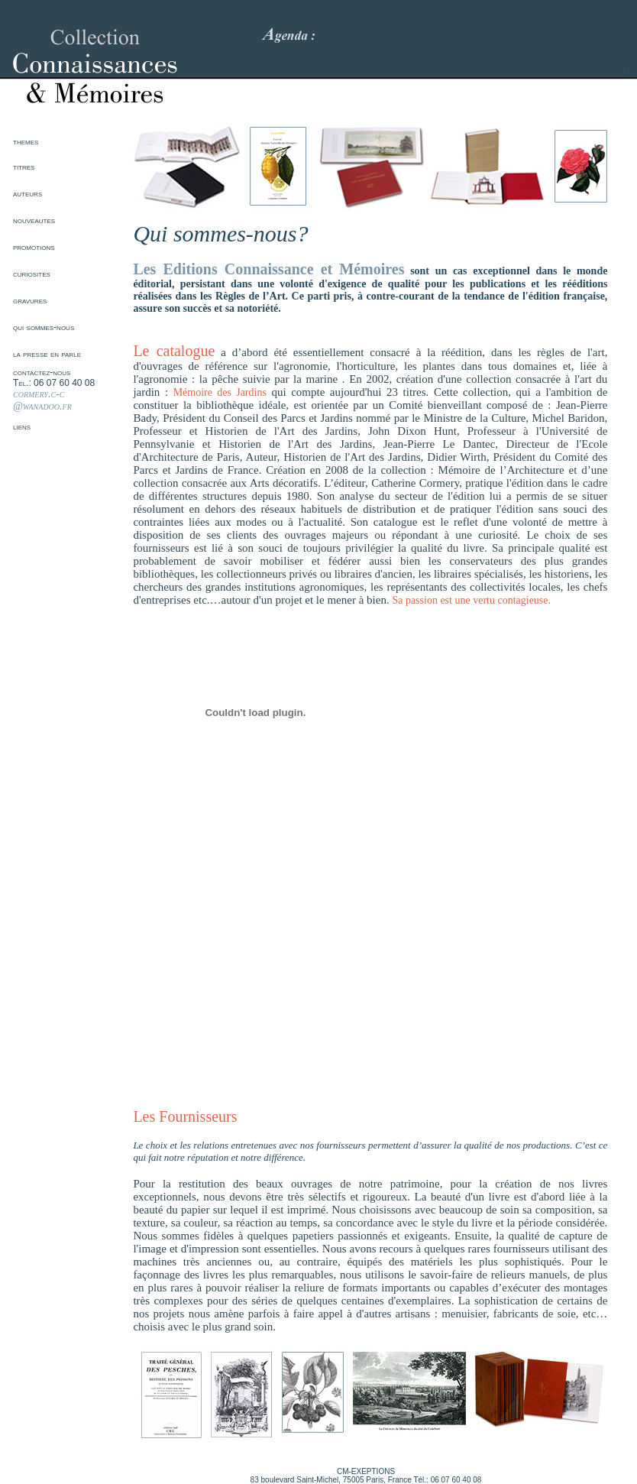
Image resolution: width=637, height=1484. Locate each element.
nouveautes (34, 220)
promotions (34, 246)
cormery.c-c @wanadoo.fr (42, 400)
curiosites (31, 273)
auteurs (27, 193)
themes (25, 141)
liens (22, 426)
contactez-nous (41, 372)
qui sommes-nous (43, 327)
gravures (30, 300)
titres (23, 166)
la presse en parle (47, 353)
